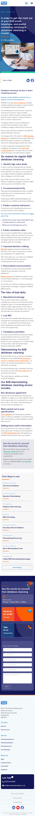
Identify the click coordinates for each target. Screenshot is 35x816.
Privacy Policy (17, 798)
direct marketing (19, 103)
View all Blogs (17, 567)
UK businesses (25, 358)
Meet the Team (5, 729)
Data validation (6, 414)
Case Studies (4, 766)
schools (3, 361)
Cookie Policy (17, 802)
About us (3, 726)
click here (28, 461)
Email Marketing (5, 749)
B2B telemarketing (10, 433)
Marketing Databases (7, 742)
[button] (32, 3)
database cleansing (10, 451)
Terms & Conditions (17, 793)
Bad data (4, 249)
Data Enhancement (6, 746)
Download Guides (6, 762)
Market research (6, 276)
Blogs (2, 759)
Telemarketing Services (7, 739)
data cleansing (23, 371)
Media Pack (4, 769)
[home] (4, 3)
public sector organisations (19, 361)
